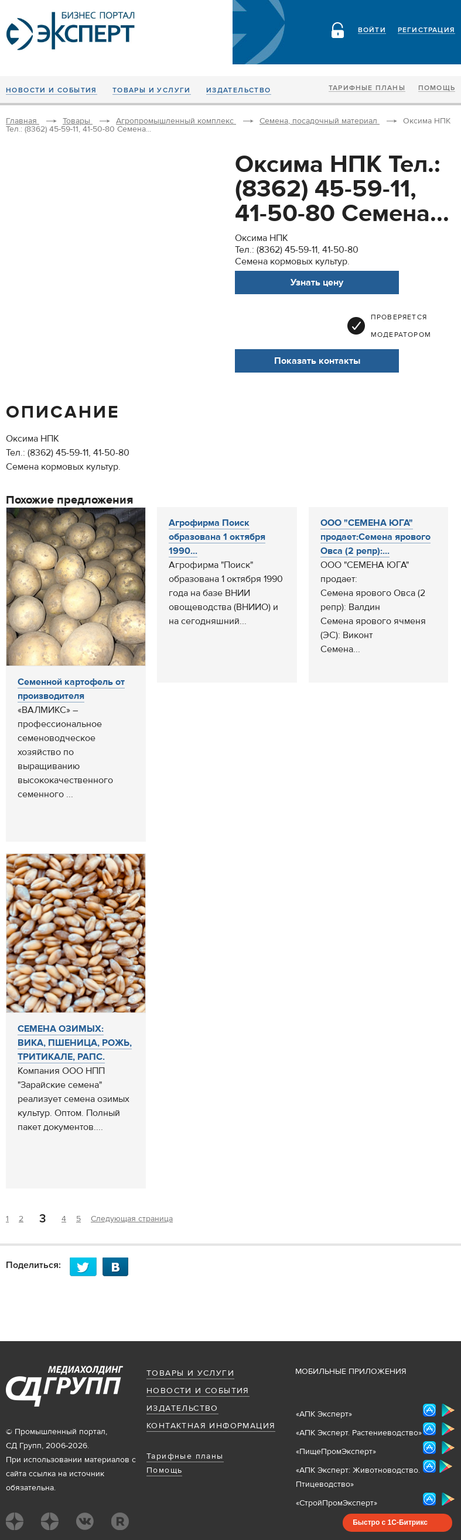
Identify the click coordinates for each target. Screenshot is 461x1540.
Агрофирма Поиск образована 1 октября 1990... (217, 537)
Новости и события (51, 91)
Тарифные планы (367, 88)
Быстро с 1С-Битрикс (390, 1522)
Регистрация (426, 30)
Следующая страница (132, 1219)
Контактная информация (210, 1426)
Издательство (238, 91)
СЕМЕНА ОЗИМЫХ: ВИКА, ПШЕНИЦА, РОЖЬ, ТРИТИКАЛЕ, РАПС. (75, 1043)
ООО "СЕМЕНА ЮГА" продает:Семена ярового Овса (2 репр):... (375, 537)
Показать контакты (317, 361)
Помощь (436, 88)
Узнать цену (317, 282)
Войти (372, 30)
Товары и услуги (151, 91)
